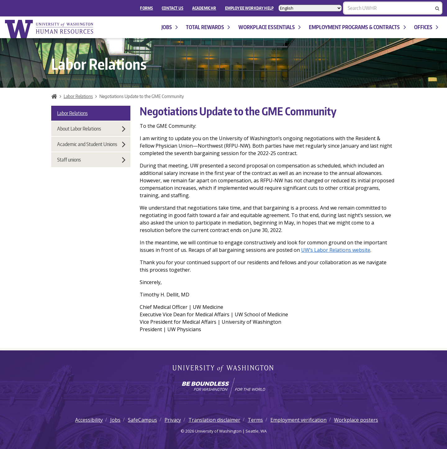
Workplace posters (356, 419)
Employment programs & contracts (357, 27)
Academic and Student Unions (91, 144)
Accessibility (89, 419)
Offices (426, 27)
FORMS (146, 8)
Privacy (173, 419)
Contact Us (172, 8)
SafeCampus (142, 419)
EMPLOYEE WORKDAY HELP (249, 8)
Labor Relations (78, 96)
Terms (255, 419)
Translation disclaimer (214, 419)
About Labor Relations (91, 129)
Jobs (169, 27)
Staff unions (91, 160)
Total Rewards (208, 27)
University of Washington (224, 369)
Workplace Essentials (269, 27)
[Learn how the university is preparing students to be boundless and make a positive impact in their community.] (223, 388)
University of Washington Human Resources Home (49, 29)
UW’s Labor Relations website (335, 250)
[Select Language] (310, 8)
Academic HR (204, 8)
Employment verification (298, 419)
